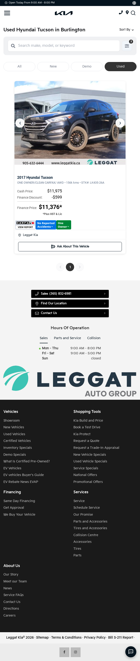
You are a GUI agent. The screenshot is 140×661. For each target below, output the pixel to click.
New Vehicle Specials (89, 455)
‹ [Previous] (20, 123)
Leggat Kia (28, 235)
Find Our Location (52, 304)
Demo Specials (14, 455)
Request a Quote (86, 441)
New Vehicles (13, 427)
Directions (11, 609)
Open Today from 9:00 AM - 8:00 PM (30, 2)
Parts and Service (67, 338)
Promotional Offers (88, 482)
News (7, 588)
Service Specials (85, 468)
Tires (77, 549)
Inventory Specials (17, 448)
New (53, 66)
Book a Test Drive (86, 427)
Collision (94, 338)
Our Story (10, 574)
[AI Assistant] (130, 651)
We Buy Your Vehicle (19, 515)
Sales (44, 338)
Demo (86, 66)
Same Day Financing (19, 501)
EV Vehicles (12, 468)
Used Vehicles (14, 434)
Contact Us (46, 313)
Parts (77, 556)
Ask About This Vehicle (70, 246)
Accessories (82, 542)
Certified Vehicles (17, 441)
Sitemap (42, 638)
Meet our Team (15, 581)
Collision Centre (85, 535)
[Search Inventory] (133, 13)
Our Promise (83, 515)
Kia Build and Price (88, 421)
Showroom (11, 421)
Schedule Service (86, 508)
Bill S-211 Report (120, 638)
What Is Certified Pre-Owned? (26, 461)
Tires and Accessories (90, 528)
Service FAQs (13, 595)
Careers (9, 615)
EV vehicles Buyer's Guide (23, 475)
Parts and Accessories (90, 521)
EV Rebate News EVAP (20, 482)
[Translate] (134, 3)
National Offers (85, 475)
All (19, 66)
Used (121, 66)
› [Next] (120, 123)
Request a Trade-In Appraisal (96, 448)
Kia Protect (81, 434)
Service (79, 501)
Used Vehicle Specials (90, 461)
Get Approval (13, 508)
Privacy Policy (95, 638)
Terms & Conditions (66, 638)
